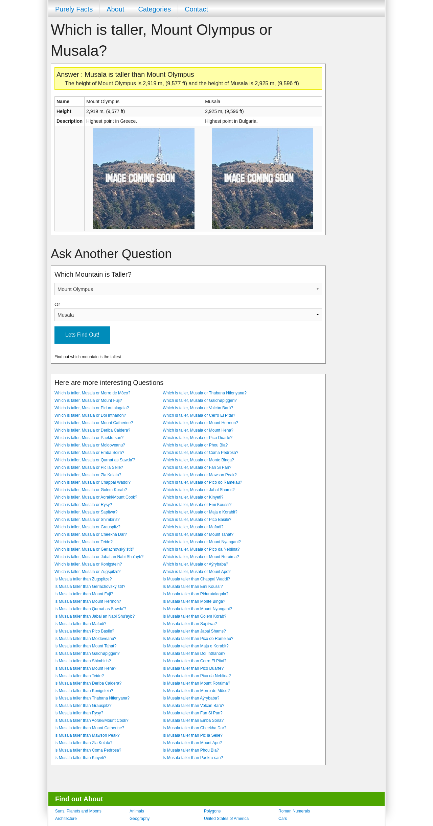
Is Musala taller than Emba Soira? (193, 720)
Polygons (212, 811)
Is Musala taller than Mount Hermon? (87, 601)
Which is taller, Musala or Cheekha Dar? (90, 534)
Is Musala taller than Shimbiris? (82, 661)
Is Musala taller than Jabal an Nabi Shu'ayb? (94, 616)
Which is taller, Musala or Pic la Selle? (88, 467)
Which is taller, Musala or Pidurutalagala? (91, 408)
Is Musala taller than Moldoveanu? (85, 638)
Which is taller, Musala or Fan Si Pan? (197, 467)
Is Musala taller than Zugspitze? (83, 579)
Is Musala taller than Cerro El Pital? (194, 661)
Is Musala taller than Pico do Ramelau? (198, 638)
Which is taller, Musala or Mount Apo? (197, 571)
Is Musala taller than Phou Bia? (191, 750)
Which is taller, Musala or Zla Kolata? (87, 475)
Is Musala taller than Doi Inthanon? (194, 653)
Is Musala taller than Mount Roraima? (196, 683)
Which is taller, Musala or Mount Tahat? (198, 534)
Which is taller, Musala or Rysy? (83, 504)
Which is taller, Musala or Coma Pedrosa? (200, 452)
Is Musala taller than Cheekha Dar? (194, 728)
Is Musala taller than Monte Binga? (194, 601)
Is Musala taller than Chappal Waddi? (196, 579)
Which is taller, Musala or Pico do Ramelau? (202, 482)
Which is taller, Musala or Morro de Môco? (92, 393)
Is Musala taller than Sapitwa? (190, 623)
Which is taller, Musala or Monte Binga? (198, 460)
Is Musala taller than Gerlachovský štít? (89, 586)
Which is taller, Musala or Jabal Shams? (199, 489)
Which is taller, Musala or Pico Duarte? (197, 437)
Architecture (66, 818)
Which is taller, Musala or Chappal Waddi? (92, 482)
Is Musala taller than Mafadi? (80, 623)
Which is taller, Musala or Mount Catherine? (93, 422)
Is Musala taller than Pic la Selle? (193, 735)
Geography (140, 818)
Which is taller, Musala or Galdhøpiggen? (200, 400)
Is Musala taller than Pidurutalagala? (195, 594)
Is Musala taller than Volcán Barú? (193, 705)
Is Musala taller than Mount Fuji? (83, 594)
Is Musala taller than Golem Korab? (194, 616)
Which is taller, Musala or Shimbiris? (87, 519)
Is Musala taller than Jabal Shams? (194, 631)
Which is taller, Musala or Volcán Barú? (198, 408)
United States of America (226, 818)
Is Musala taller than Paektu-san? (193, 757)
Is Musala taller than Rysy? (78, 713)
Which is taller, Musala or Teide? (83, 542)
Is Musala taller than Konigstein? (83, 690)
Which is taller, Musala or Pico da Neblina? (201, 549)
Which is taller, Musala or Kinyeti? (193, 497)
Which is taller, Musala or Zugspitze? (87, 571)
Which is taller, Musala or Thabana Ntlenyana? (205, 393)
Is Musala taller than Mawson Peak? (87, 735)
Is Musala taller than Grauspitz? (83, 705)
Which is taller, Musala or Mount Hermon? (200, 422)
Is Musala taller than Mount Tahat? (85, 646)
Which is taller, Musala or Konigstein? (88, 564)
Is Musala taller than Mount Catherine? (89, 728)
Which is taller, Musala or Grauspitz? (87, 527)
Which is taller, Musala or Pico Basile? (197, 519)
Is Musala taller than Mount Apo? (192, 742)
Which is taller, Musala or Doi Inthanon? (90, 415)
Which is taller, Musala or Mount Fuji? (88, 400)
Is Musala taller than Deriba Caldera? (87, 683)
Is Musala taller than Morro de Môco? (196, 690)
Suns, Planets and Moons (78, 811)
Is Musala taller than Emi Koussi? (193, 586)
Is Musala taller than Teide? (79, 675)
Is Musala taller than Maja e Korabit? (196, 646)
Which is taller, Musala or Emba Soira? (89, 452)
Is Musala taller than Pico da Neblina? (197, 675)
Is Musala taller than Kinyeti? (80, 757)
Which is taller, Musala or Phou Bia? (195, 445)
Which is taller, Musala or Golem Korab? (90, 489)
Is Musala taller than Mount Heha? (85, 668)
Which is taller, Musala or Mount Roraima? (201, 556)
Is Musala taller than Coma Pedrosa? (87, 750)
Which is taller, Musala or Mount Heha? (198, 430)
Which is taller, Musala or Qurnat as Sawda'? (94, 460)
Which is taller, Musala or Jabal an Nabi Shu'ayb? (98, 556)
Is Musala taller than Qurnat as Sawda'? (90, 608)
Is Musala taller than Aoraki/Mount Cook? (91, 720)
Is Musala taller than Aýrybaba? (191, 698)
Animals (137, 811)
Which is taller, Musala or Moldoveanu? (89, 445)
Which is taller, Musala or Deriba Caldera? (92, 430)
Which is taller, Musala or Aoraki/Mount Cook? (95, 497)
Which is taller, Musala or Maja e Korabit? (200, 512)
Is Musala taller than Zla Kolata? (83, 742)
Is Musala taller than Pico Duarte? (193, 668)
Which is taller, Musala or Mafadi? (193, 527)
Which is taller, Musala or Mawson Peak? (200, 475)
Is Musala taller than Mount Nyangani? (197, 608)
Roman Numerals (294, 811)
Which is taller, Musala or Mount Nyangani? (202, 542)
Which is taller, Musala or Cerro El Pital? (199, 415)
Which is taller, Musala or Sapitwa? (85, 512)
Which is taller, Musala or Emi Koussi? (197, 504)
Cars (282, 818)
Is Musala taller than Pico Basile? (84, 631)
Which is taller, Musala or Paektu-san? (88, 437)
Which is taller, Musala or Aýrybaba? (195, 564)
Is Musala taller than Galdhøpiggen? (87, 653)
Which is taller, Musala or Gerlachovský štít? (94, 549)
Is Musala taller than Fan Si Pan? (193, 713)
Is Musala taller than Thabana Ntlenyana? (92, 698)
